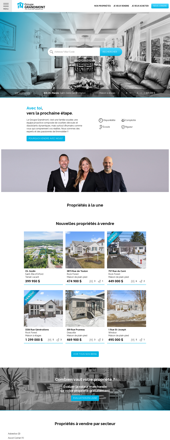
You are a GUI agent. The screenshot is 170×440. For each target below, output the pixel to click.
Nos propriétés (102, 6)
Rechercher (110, 52)
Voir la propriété (22, 93)
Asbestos (14, 433)
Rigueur (127, 127)
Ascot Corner (67, 433)
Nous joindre (160, 6)
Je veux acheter (140, 6)
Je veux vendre (121, 6)
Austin (115, 433)
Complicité (128, 120)
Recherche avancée (85, 60)
